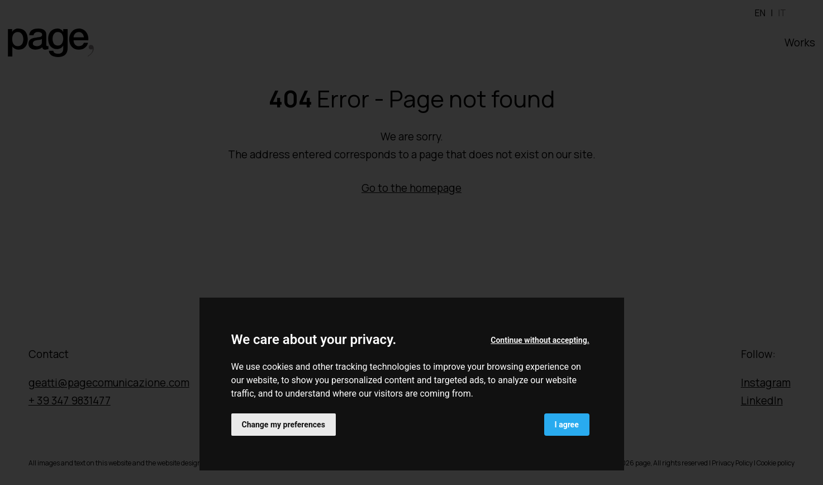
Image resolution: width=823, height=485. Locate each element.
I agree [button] (567, 424)
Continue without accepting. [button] (540, 340)
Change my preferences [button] (283, 424)
